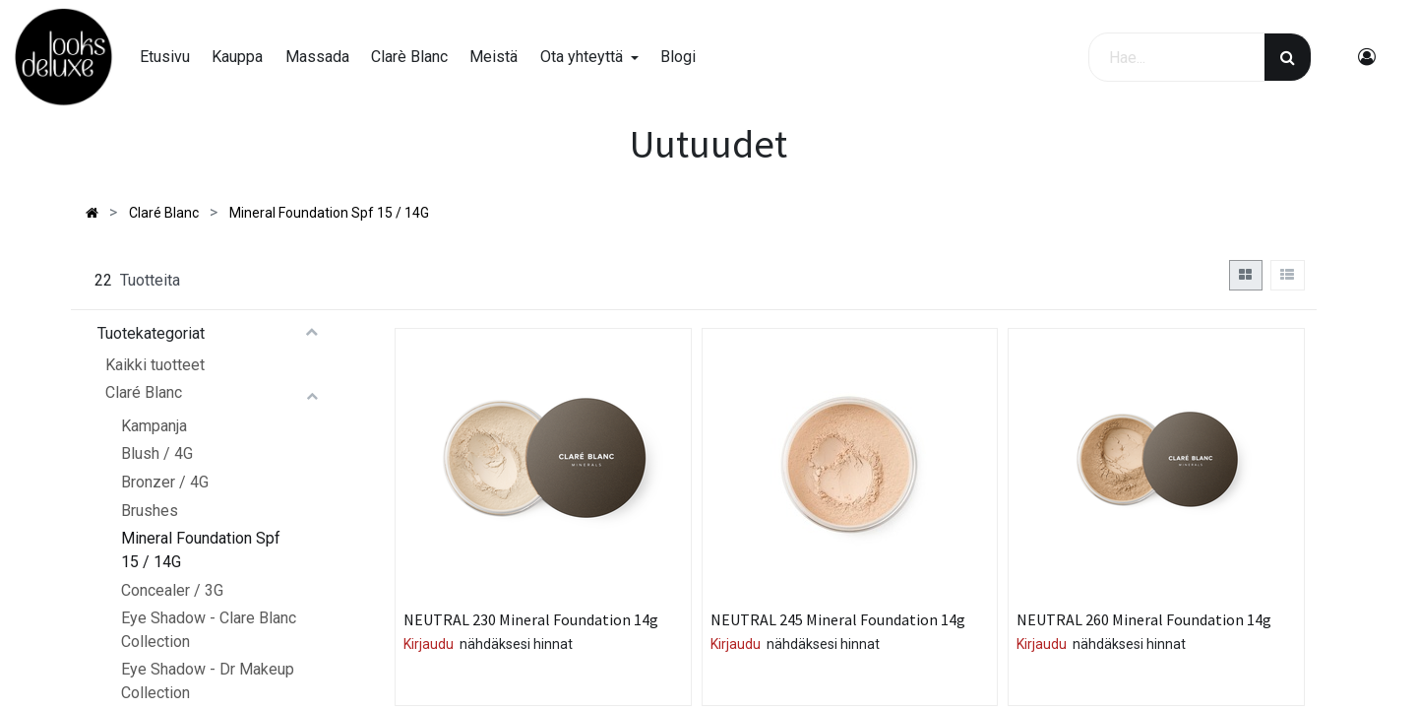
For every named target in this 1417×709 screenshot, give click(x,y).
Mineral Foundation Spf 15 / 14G (200, 550)
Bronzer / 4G (165, 482)
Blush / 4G (157, 453)
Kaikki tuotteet (155, 364)
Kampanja (154, 426)
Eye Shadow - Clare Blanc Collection (208, 630)
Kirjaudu (428, 644)
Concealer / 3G (172, 590)
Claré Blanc (143, 392)
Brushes (149, 510)
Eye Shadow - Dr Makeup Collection (207, 681)
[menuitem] (165, 57)
